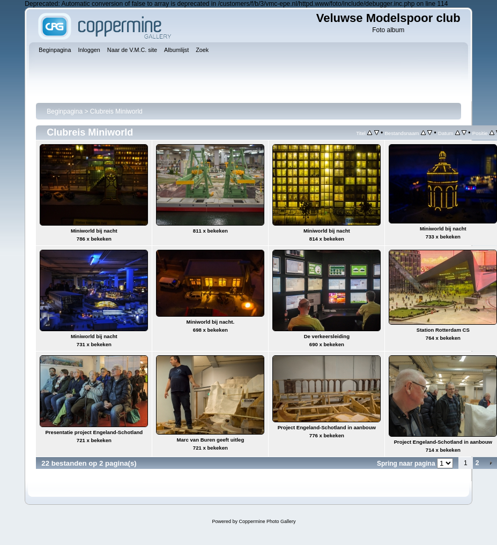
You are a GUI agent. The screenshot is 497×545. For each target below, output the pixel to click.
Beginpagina (65, 111)
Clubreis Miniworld (116, 111)
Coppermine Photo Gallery (267, 521)
